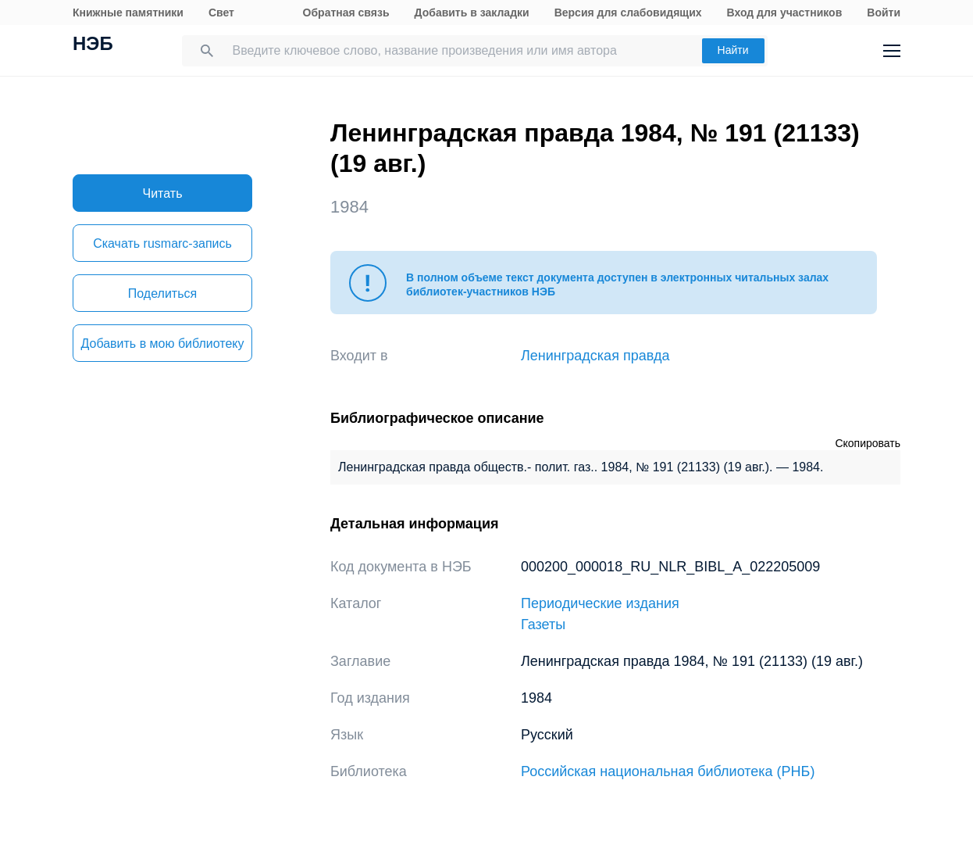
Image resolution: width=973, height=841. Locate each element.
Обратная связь (346, 12)
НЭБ (93, 45)
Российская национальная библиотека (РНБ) (667, 771)
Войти (883, 12)
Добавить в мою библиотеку (162, 343)
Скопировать (867, 443)
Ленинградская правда (595, 355)
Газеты (543, 624)
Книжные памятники (128, 12)
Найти (733, 50)
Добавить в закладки (472, 12)
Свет (221, 12)
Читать (163, 193)
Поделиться (162, 293)
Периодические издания (600, 603)
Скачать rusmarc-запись (162, 243)
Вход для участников (785, 12)
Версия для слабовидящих (628, 12)
